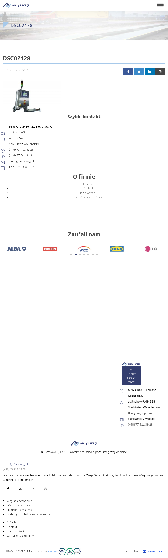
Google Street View (144, 375)
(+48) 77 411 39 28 (153, 424)
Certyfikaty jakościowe (88, 197)
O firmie (88, 184)
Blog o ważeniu (88, 192)
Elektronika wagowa (19, 509)
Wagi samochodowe (19, 501)
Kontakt (88, 188)
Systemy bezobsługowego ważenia (29, 514)
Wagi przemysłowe (18, 505)
